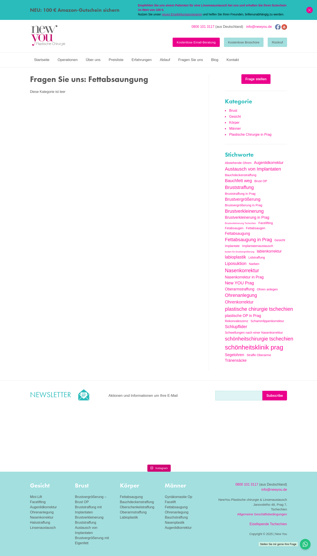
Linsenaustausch (43, 527)
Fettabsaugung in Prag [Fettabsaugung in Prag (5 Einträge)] (248, 239)
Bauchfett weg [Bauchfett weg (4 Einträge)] (238, 180)
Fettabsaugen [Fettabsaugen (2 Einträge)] (255, 228)
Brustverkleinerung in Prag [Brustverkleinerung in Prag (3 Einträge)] (247, 217)
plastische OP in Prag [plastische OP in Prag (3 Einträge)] (243, 316)
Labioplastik (129, 517)
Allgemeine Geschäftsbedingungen (262, 514)
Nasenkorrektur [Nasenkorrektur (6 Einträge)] (242, 270)
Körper (234, 122)
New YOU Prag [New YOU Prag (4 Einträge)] (239, 283)
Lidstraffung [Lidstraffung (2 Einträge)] (256, 257)
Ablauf (165, 60)
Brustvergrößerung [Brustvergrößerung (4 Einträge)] (242, 199)
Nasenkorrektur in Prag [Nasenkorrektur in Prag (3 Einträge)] (244, 277)
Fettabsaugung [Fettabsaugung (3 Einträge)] (237, 233)
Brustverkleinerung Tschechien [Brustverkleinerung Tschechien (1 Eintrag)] (240, 223)
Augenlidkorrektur (43, 507)
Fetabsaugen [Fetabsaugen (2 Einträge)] (234, 228)
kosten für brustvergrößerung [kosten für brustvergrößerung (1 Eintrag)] (239, 251)
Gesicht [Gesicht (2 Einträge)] (279, 240)
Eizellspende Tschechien (268, 524)
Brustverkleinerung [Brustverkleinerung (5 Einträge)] (244, 211)
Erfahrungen (142, 60)
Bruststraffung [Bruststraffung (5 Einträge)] (239, 187)
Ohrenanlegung (42, 512)
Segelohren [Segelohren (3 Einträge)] (234, 355)
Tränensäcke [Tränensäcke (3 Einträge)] (236, 360)
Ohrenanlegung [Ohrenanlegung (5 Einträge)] (241, 295)
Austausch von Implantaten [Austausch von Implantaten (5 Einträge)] (253, 169)
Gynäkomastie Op (178, 497)
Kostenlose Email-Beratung (196, 42)
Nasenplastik (174, 522)
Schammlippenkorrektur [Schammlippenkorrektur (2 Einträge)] (267, 321)
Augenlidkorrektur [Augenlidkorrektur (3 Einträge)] (269, 163)
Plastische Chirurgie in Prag (250, 134)
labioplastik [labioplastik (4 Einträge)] (235, 257)
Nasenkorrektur (41, 517)
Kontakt (232, 60)
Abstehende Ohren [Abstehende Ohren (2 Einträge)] (238, 163)
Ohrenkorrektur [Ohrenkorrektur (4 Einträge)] (239, 302)
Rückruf (277, 42)
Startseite (41, 60)
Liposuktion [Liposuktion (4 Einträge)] (236, 263)
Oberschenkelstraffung (137, 507)
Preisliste (116, 60)
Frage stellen (256, 79)
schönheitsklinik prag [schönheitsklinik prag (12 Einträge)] (254, 347)
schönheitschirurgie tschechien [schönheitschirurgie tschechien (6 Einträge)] (259, 339)
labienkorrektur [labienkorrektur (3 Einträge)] (269, 251)
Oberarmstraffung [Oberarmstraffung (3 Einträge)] (239, 289)
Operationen (68, 60)
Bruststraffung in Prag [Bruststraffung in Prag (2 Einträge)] (240, 193)
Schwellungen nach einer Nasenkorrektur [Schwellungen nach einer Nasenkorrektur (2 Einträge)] (254, 332)
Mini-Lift (36, 497)
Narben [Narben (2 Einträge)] (254, 264)
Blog (214, 60)
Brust (233, 110)
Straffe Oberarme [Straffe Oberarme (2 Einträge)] (259, 355)
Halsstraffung (40, 522)
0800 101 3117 (202, 26)
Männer (235, 128)
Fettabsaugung (131, 497)
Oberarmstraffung (133, 512)
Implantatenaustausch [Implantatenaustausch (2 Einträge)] (257, 246)
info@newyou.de (259, 26)
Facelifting (38, 502)
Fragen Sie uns (190, 60)
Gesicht (235, 116)
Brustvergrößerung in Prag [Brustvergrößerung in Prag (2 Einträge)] (243, 205)
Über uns (93, 60)
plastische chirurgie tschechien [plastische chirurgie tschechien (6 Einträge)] (259, 309)
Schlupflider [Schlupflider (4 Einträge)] (236, 326)
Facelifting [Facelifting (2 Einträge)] (265, 223)
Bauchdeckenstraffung (137, 502)
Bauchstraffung (176, 517)
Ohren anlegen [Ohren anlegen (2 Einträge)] (267, 289)
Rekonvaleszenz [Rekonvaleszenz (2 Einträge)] (236, 321)
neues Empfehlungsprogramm (182, 14)
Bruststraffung (85, 522)
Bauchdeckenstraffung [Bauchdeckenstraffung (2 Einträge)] (240, 175)
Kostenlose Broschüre (244, 42)
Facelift (170, 502)
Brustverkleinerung (89, 517)
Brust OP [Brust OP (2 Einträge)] (260, 181)
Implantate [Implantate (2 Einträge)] (232, 246)
